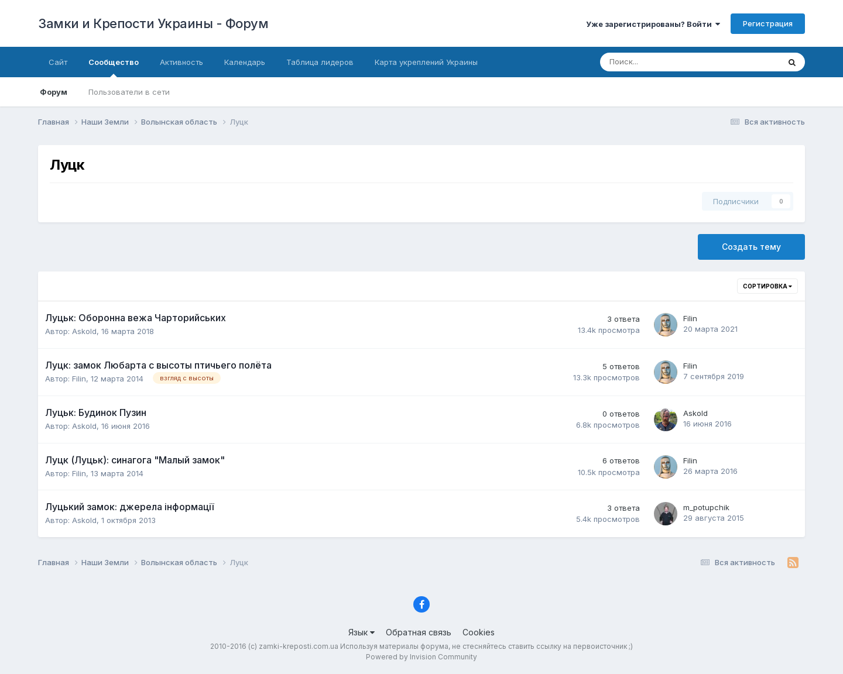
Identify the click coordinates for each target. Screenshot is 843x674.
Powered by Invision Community (421, 656)
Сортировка (767, 286)
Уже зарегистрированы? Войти (653, 24)
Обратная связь (418, 632)
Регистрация (768, 23)
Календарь (244, 62)
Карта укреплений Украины (426, 62)
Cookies (478, 632)
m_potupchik (706, 507)
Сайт (58, 62)
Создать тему (751, 247)
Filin (690, 318)
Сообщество (113, 67)
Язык (361, 632)
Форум (53, 92)
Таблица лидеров (320, 62)
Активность (181, 62)
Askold (84, 331)
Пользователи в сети (129, 92)
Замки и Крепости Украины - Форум (153, 23)
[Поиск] (650, 62)
